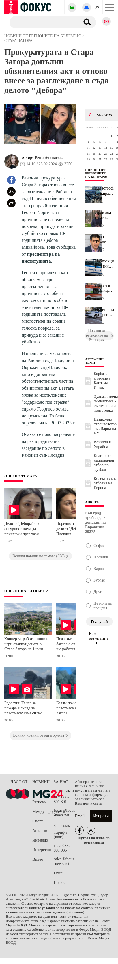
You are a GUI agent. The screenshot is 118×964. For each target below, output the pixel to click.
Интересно (41, 850)
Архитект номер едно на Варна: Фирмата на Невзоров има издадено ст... (103, 215)
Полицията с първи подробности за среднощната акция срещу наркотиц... (104, 312)
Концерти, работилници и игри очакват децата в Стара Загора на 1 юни (26, 644)
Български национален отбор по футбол (104, 463)
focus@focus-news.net (64, 812)
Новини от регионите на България (96, 173)
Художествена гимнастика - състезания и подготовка (106, 403)
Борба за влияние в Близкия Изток (102, 381)
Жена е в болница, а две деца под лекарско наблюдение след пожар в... (104, 288)
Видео (37, 859)
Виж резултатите (98, 638)
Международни (43, 811)
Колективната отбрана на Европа (105, 483)
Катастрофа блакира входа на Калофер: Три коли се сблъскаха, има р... (104, 191)
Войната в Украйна (102, 444)
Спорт (37, 821)
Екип (58, 873)
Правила (61, 883)
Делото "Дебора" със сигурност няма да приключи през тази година (22, 529)
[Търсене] (42, 22)
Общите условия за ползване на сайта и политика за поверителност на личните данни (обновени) (58, 910)
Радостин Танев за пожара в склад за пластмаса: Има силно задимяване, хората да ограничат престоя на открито (23, 709)
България (40, 792)
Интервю (40, 840)
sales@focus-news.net (64, 861)
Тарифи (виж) (60, 834)
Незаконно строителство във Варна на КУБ (105, 426)
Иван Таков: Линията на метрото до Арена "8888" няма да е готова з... (103, 239)
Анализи (39, 831)
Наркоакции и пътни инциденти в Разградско (104, 264)
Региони (39, 802)
